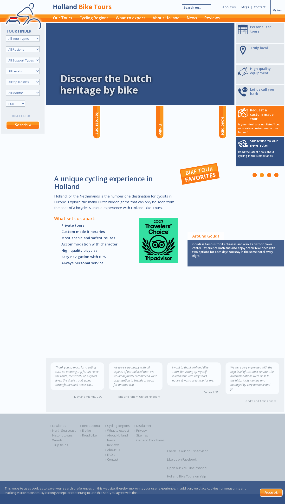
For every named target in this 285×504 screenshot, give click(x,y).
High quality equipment (260, 70)
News (192, 17)
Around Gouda (206, 236)
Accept (271, 492)
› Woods (57, 440)
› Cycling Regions (117, 425)
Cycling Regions (94, 17)
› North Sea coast (63, 430)
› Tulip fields (59, 445)
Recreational (97, 124)
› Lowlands (58, 425)
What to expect (130, 17)
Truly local (259, 48)
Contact (260, 7)
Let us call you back (262, 91)
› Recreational (90, 425)
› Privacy (141, 430)
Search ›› (23, 125)
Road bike (223, 126)
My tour (278, 6)
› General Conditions (150, 440)
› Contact (111, 459)
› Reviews (112, 445)
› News (110, 440)
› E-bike (85, 430)
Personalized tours (261, 29)
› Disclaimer (143, 425)
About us (229, 7)
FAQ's (244, 7)
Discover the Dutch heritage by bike (106, 84)
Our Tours (62, 17)
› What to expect (117, 430)
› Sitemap (141, 435)
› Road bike (88, 435)
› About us (112, 450)
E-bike (160, 130)
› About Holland (116, 435)
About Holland (166, 17)
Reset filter (21, 116)
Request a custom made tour (261, 114)
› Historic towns (62, 435)
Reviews (212, 17)
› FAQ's (110, 454)
